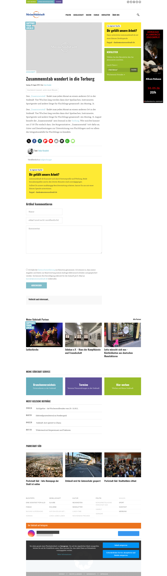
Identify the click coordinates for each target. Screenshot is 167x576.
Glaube (52, 502)
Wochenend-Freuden (115, 75)
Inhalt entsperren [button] (121, 545)
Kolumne (53, 507)
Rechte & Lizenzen (75, 574)
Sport (121, 502)
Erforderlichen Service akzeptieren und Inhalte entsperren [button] (120, 554)
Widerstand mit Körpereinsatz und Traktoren (53, 430)
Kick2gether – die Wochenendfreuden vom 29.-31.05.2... (57, 409)
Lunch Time (111, 65)
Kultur (88, 15)
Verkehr (99, 514)
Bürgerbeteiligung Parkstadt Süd (104, 504)
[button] (29, 141)
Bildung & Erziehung (34, 511)
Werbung (123, 511)
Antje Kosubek (47, 85)
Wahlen (122, 498)
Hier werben (31, 1)
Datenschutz (91, 574)
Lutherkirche (32, 350)
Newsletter (106, 15)
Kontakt (62, 574)
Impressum (104, 574)
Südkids (29, 516)
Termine (58, 1)
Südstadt (123, 507)
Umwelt (99, 509)
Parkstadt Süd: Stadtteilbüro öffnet (120, 481)
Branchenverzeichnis (45, 1)
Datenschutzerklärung (46, 270)
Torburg (75, 121)
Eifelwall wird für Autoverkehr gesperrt (83, 481)
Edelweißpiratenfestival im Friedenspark (51, 416)
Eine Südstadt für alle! (35, 502)
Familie (96, 15)
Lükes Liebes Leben (57, 516)
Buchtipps (30, 498)
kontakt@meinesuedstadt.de (37, 279)
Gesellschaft (78, 15)
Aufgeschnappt (30, 72)
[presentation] (44, 261)
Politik (68, 15)
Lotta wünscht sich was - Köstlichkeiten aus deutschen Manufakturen (118, 353)
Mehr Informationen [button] (64, 554)
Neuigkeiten (77, 502)
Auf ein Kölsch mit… (57, 511)
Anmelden (133, 70)
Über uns (115, 15)
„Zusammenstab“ (38, 96)
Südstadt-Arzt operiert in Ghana (48, 423)
